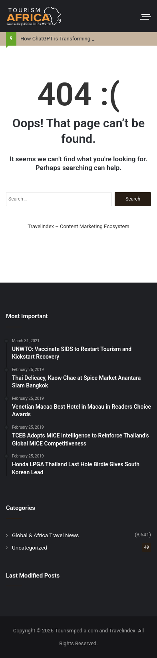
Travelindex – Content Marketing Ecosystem (78, 226)
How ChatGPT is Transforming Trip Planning (71, 39)
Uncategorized (29, 547)
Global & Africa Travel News (45, 535)
